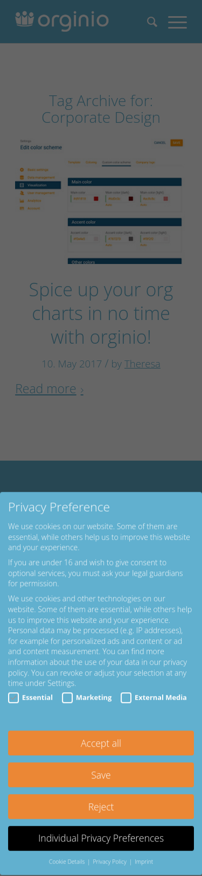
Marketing (87, 689)
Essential (30, 689)
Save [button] (100, 766)
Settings (60, 675)
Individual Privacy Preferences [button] (101, 829)
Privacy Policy (110, 853)
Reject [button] (101, 797)
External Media (154, 689)
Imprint (144, 853)
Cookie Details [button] (67, 853)
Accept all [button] (101, 734)
